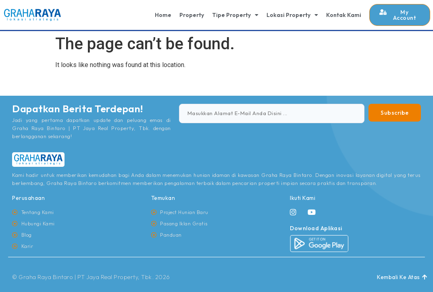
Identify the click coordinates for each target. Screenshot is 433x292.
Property (191, 15)
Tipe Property (235, 15)
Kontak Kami (343, 15)
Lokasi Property (292, 15)
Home (163, 15)
